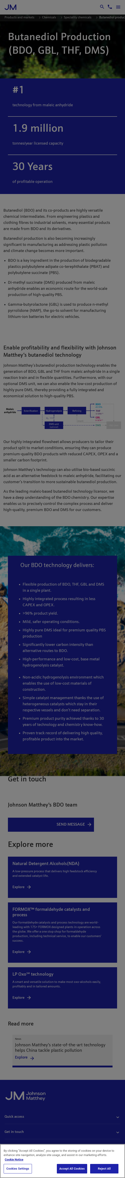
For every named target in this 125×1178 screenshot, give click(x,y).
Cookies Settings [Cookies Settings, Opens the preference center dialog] (17, 1168)
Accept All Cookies (72, 1168)
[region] (62, 1161)
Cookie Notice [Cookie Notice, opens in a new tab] (14, 1159)
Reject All (104, 1168)
